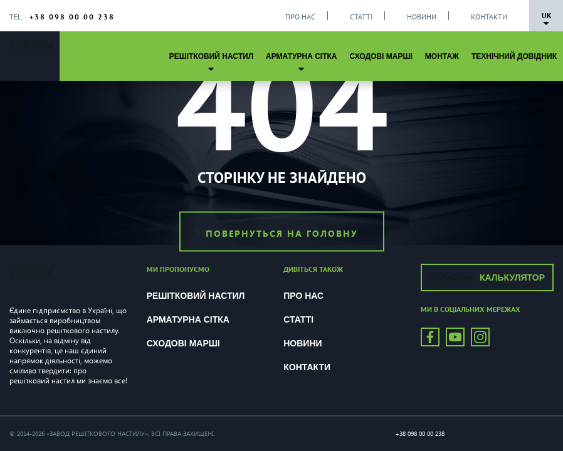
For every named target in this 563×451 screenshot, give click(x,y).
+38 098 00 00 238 (72, 16)
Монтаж (442, 56)
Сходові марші (380, 56)
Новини (421, 16)
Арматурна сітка (301, 56)
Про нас (300, 16)
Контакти (489, 16)
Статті (361, 16)
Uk (546, 15)
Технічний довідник (514, 56)
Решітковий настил (211, 56)
